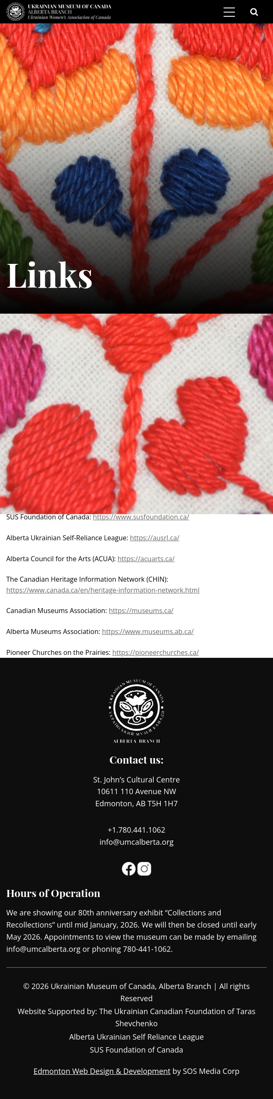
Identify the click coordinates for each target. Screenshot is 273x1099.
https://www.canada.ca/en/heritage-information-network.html (102, 590)
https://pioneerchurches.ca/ (155, 652)
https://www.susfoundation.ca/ (141, 516)
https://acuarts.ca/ (146, 558)
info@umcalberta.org (136, 842)
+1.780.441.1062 (136, 830)
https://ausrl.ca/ (154, 537)
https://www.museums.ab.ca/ (148, 631)
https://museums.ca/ (141, 610)
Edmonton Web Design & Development (101, 1071)
